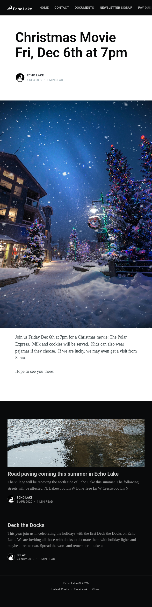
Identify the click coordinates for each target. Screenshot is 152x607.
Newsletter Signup (116, 7)
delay (21, 555)
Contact (61, 7)
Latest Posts (60, 589)
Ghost (96, 589)
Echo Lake (35, 75)
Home (44, 7)
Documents (84, 7)
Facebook (80, 589)
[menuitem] (44, 7)
